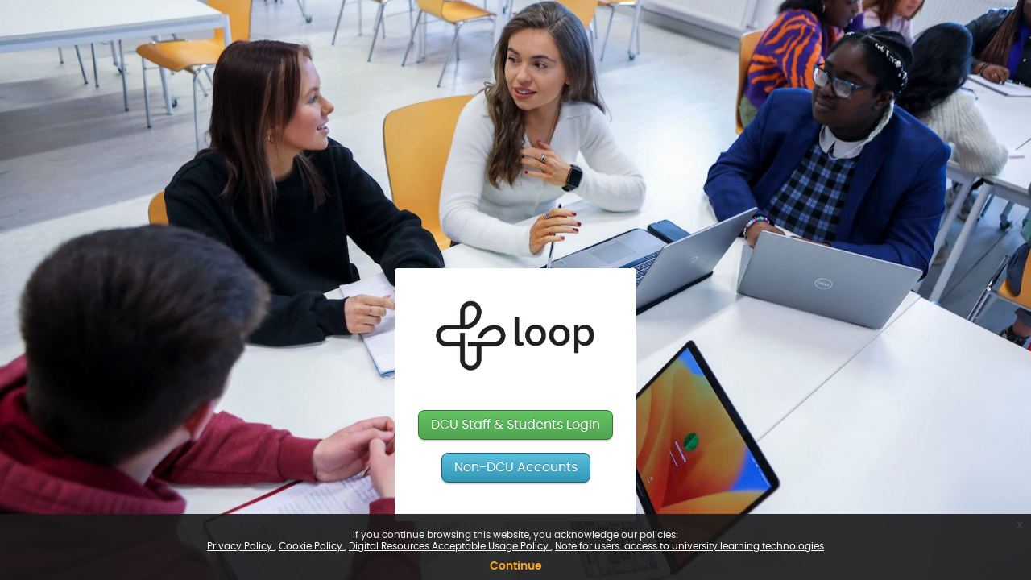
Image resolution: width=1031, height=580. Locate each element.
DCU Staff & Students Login (515, 424)
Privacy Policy (241, 546)
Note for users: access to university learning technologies (689, 546)
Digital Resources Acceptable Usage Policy (450, 546)
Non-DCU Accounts (516, 467)
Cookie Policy (312, 546)
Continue (516, 566)
